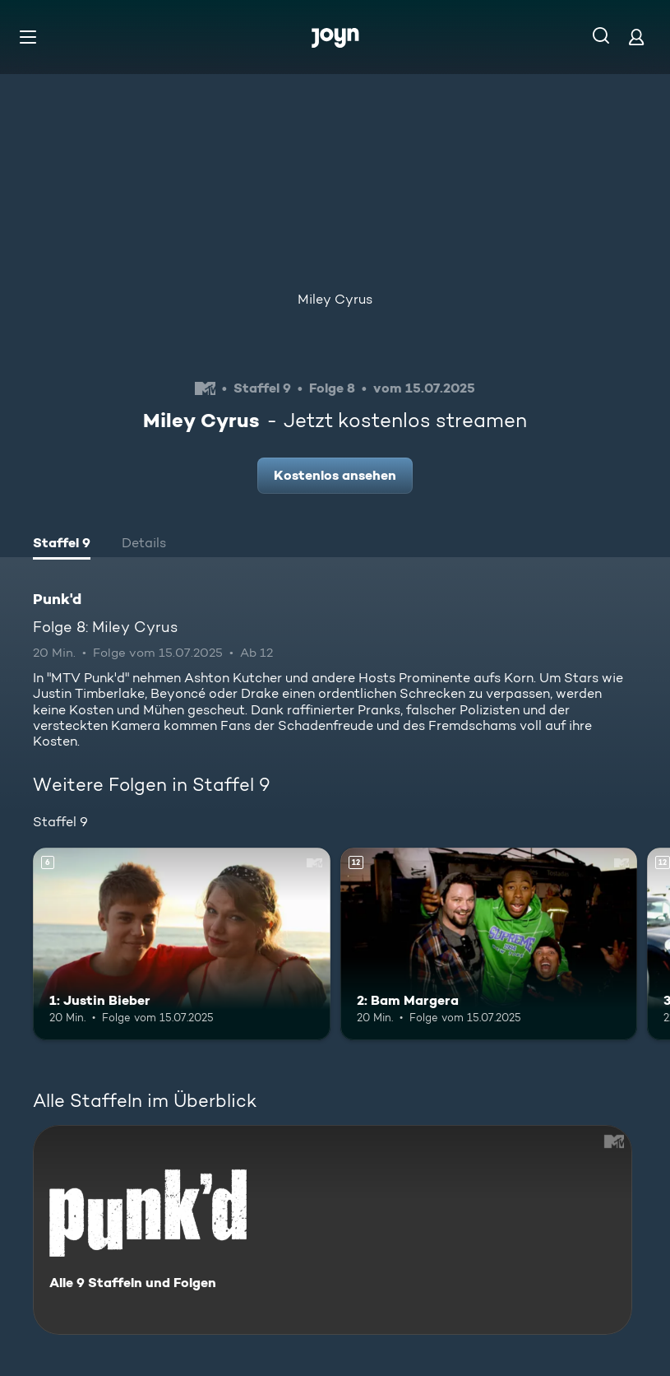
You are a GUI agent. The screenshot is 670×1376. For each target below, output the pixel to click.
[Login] (636, 36)
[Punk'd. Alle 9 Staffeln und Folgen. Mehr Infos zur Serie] (332, 1230)
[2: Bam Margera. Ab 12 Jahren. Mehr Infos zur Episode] (489, 944)
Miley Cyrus (335, 299)
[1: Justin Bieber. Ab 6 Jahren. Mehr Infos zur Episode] (181, 944)
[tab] (62, 545)
